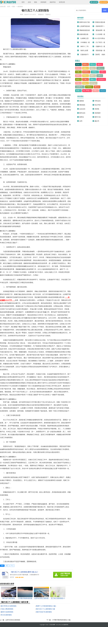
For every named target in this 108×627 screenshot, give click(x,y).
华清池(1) (89, 87)
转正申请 (98, 105)
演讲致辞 (43, 2)
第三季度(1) (87, 90)
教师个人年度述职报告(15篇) (46, 606)
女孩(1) (99, 75)
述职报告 (20, 6)
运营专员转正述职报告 (12, 620)
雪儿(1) (92, 64)
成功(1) (99, 64)
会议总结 (82, 109)
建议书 (97, 121)
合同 (80, 121)
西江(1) (97, 87)
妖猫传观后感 (83, 34)
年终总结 (98, 101)
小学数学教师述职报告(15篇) (61, 620)
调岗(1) (92, 79)
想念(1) (85, 83)
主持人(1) (100, 68)
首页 (23, 2)
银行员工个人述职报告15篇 (45, 609)
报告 (35, 2)
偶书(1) (85, 64)
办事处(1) (95, 72)
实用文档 (62, 2)
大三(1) (102, 90)
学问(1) (78, 68)
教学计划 (98, 117)
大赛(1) (78, 72)
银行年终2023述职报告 (8, 606)
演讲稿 (97, 109)
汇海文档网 (52, 624)
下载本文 (48, 14)
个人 (12, 565)
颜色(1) (92, 75)
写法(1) (85, 75)
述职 (2, 565)
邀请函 (81, 101)
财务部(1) (86, 72)
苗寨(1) (78, 90)
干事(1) (85, 79)
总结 (29, 2)
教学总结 (82, 113)
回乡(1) (78, 64)
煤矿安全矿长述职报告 (44, 612)
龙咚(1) (78, 75)
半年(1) (95, 90)
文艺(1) (102, 72)
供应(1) (78, 79)
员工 (7, 565)
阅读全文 (41, 14)
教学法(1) (93, 83)
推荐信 (81, 117)
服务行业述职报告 (7, 612)
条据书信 (53, 2)
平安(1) (78, 83)
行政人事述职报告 (7, 609)
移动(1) (92, 68)
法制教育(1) (80, 87)
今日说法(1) (101, 79)
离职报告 (82, 105)
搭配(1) (85, 68)
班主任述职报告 (6, 615)
